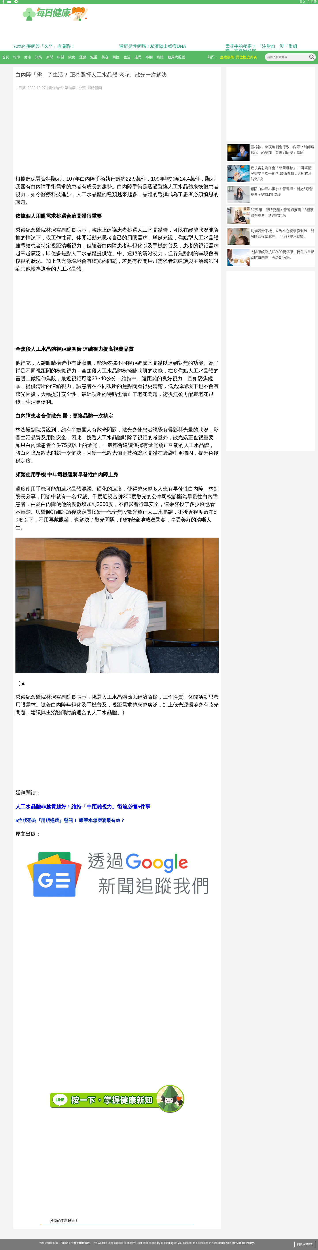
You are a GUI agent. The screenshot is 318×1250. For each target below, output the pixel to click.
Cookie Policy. (245, 1242)
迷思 (138, 57)
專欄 (149, 57)
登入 (302, 2)
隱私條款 (84, 1242)
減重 (93, 57)
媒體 (160, 57)
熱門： (213, 57)
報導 (16, 57)
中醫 (60, 57)
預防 (38, 57)
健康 (27, 57)
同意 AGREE (304, 1244)
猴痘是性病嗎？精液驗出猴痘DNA (152, 46)
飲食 (71, 57)
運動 (82, 57)
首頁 (5, 57)
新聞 (49, 57)
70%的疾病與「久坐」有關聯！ (44, 46)
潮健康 (70, 88)
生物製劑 (227, 57)
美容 (104, 57)
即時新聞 (95, 88)
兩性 (115, 57)
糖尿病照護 (176, 57)
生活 (127, 57)
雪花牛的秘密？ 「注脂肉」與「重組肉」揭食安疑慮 (261, 48)
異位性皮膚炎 (246, 57)
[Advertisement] (41, 130)
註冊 (314, 2)
